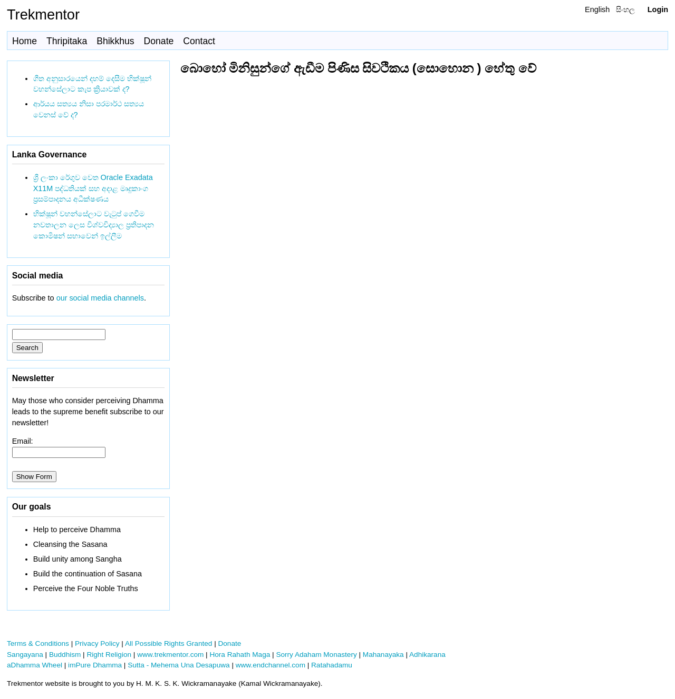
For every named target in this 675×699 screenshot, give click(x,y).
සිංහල (625, 9)
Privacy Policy (97, 643)
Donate (159, 41)
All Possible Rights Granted (168, 643)
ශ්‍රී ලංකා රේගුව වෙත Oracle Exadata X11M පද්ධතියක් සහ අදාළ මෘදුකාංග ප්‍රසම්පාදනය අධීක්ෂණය (93, 188)
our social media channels (100, 298)
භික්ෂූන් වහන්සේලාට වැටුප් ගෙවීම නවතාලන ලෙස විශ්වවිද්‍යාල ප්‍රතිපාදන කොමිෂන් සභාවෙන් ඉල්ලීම (93, 224)
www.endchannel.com (270, 665)
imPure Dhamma (95, 665)
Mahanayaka (383, 654)
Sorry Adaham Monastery (316, 654)
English (597, 9)
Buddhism (65, 654)
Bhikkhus (115, 41)
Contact (199, 41)
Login (658, 9)
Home (24, 41)
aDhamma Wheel (34, 665)
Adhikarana (427, 654)
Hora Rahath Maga (239, 654)
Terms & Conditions (38, 643)
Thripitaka (66, 41)
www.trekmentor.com (170, 654)
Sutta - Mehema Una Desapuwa (178, 665)
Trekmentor (43, 14)
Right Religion (108, 654)
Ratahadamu (331, 665)
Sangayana (25, 654)
